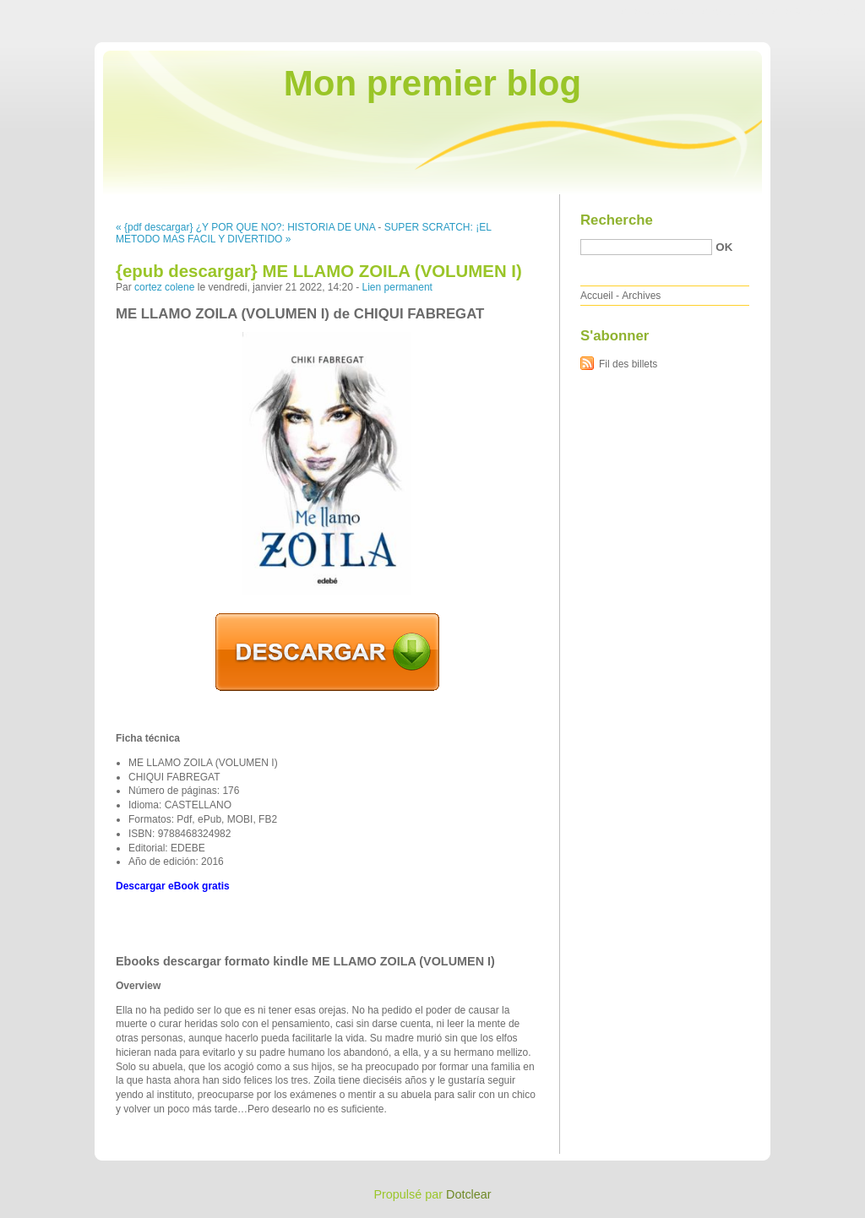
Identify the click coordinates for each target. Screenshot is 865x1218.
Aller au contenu (657, 12)
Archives (641, 296)
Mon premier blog (432, 83)
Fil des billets (628, 364)
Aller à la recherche (815, 12)
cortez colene (164, 287)
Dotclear (469, 1194)
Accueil (596, 296)
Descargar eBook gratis (173, 886)
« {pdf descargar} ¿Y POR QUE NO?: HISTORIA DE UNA (245, 227)
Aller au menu (732, 12)
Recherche (616, 220)
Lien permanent (397, 287)
